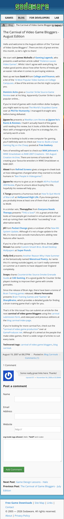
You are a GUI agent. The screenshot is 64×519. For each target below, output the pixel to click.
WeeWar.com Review (35, 119)
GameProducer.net (12, 332)
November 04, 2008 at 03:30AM (49, 377)
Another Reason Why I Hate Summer (41, 255)
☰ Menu (57, 25)
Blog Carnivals (51, 354)
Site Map (39, 502)
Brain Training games (13, 293)
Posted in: (39, 354)
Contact (9, 507)
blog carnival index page (19, 320)
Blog (21, 17)
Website (7, 424)
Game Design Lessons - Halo (32, 481)
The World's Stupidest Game (43, 107)
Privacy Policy (22, 515)
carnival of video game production (21, 329)
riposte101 (30, 377)
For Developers (39, 17)
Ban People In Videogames (28, 176)
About (8, 515)
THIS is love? (28, 212)
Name (6, 394)
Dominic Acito (10, 92)
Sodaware (32, 6)
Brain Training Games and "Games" (30, 296)
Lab (56, 17)
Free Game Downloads (18, 502)
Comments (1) (32, 358)
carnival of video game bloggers (36, 344)
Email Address (7, 409)
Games (9, 17)
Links (50, 502)
